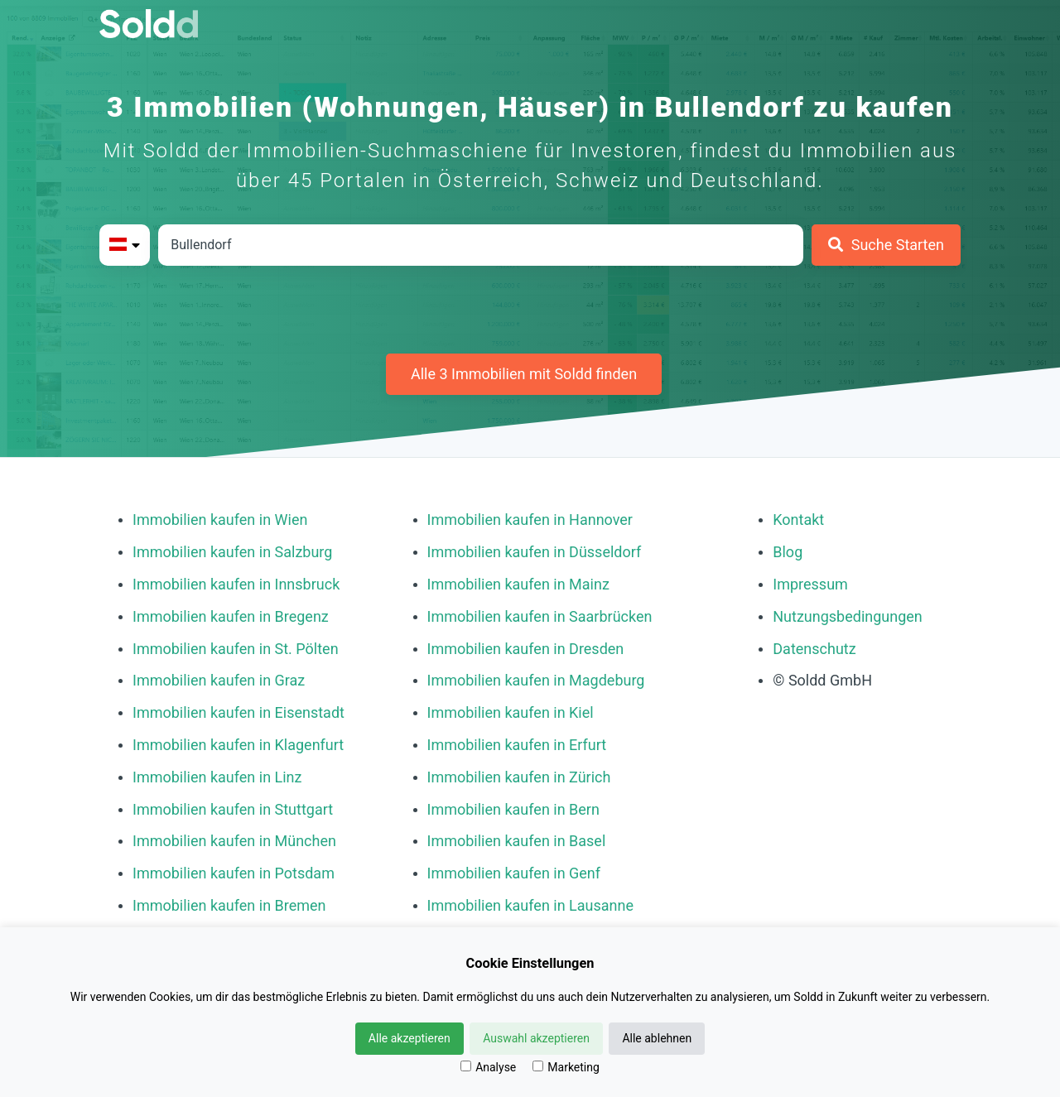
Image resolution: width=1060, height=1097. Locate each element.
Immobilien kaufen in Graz (218, 680)
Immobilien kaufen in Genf (514, 873)
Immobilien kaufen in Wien (219, 519)
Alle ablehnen (656, 1038)
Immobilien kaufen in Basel (516, 840)
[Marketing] (537, 1066)
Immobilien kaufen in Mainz (518, 584)
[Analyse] (465, 1066)
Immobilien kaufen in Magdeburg (536, 680)
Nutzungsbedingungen (848, 616)
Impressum (810, 584)
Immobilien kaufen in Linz (216, 777)
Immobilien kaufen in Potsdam (233, 873)
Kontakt (798, 519)
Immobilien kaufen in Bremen (229, 905)
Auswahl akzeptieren (536, 1038)
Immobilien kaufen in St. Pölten (235, 648)
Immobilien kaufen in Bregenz (230, 616)
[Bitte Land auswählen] (124, 245)
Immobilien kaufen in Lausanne (530, 905)
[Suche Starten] (886, 245)
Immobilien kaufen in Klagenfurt (238, 744)
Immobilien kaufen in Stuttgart (232, 809)
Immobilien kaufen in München (234, 840)
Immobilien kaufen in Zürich (519, 777)
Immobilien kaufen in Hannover (530, 519)
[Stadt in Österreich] (480, 245)
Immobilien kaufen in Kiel (510, 712)
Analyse (488, 1067)
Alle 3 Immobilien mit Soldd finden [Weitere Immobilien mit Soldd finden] (524, 374)
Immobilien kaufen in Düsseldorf (534, 552)
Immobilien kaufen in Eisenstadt (238, 712)
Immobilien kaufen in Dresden (525, 648)
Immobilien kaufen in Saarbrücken (540, 616)
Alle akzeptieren (409, 1038)
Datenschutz (814, 648)
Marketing (566, 1067)
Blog (787, 552)
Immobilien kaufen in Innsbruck (236, 584)
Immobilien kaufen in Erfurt (517, 744)
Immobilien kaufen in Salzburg (232, 552)
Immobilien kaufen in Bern (513, 809)
